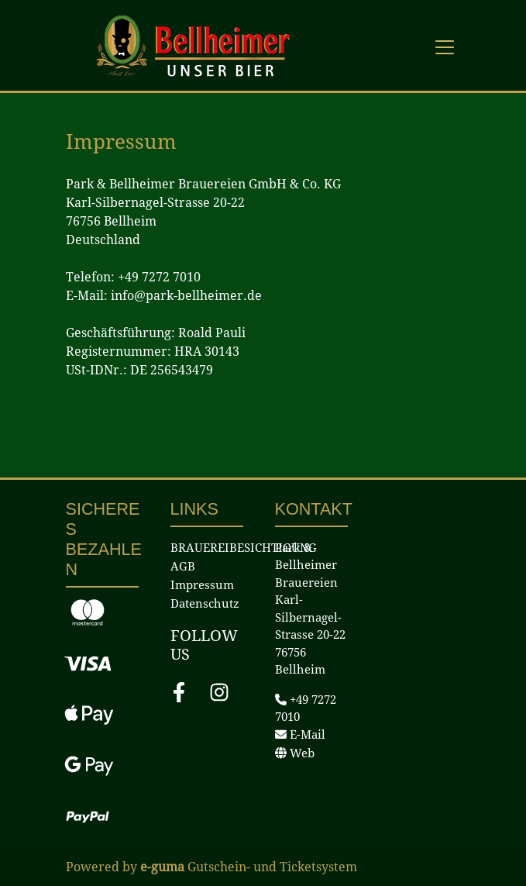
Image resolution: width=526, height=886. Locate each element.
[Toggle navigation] (444, 46)
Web (295, 753)
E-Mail (300, 735)
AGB (182, 567)
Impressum (202, 585)
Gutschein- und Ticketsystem (248, 867)
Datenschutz (204, 604)
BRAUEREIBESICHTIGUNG (243, 548)
